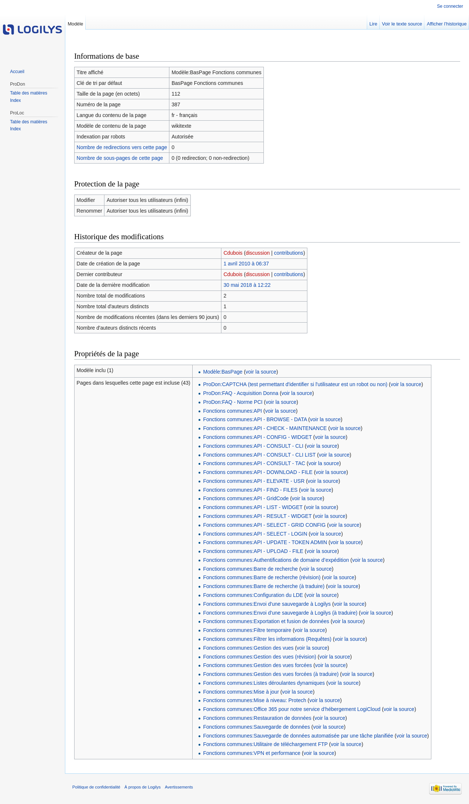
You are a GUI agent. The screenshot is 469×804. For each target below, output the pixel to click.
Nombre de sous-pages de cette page (120, 158)
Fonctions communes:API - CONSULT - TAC (254, 463)
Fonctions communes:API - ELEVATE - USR (253, 481)
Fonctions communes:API (232, 411)
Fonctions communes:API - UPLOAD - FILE (253, 551)
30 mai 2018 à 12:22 (247, 285)
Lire (373, 24)
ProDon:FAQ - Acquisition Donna (240, 393)
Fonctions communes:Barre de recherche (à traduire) (263, 586)
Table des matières (28, 93)
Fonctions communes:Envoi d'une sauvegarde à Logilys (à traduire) (280, 613)
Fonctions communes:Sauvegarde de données (256, 727)
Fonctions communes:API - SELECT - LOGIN (255, 534)
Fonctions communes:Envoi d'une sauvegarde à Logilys (267, 604)
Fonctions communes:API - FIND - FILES (250, 490)
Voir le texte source (402, 24)
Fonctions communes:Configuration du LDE (253, 595)
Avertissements (179, 787)
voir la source (261, 372)
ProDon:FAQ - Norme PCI (232, 402)
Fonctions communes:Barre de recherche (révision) (261, 577)
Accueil (17, 71)
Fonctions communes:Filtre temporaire (247, 630)
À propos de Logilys (142, 787)
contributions (288, 253)
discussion (258, 253)
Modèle (75, 24)
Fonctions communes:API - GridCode (246, 498)
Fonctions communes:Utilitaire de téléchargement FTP (265, 744)
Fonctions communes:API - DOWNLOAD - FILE (257, 472)
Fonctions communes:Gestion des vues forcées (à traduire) (270, 674)
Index (15, 100)
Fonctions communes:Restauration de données (257, 718)
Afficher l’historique (447, 24)
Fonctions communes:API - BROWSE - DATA (255, 419)
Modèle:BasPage (222, 372)
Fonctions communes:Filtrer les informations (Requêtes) (267, 639)
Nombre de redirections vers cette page (122, 147)
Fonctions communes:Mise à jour (241, 692)
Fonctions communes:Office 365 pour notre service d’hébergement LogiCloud (291, 709)
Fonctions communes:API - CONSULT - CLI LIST (259, 455)
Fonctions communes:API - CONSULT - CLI (253, 446)
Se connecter (450, 6)
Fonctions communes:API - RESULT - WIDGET (257, 516)
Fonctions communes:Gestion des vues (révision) (259, 657)
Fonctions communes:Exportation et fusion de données (266, 621)
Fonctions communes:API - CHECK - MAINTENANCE (265, 428)
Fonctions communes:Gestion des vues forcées (257, 665)
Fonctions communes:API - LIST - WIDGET (252, 507)
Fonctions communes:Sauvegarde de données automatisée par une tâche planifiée (298, 736)
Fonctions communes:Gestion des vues (248, 648)
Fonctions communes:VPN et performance (251, 753)
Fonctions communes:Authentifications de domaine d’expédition (276, 560)
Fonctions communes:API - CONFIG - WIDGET (257, 437)
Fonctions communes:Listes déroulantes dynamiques (264, 683)
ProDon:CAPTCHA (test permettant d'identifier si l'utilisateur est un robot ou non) (295, 384)
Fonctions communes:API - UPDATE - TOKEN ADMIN (265, 542)
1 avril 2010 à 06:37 (246, 264)
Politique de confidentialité (96, 787)
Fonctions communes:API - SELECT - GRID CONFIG (264, 525)
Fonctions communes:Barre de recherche (250, 569)
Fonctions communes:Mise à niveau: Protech (254, 700)
